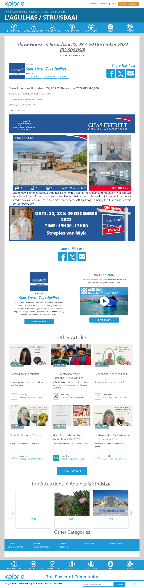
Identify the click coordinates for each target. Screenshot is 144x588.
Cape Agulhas (20, 11)
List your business (128, 4)
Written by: (39, 294)
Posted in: (30, 73)
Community (50, 77)
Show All (12, 543)
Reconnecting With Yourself (111, 374)
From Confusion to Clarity (25, 435)
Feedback (104, 4)
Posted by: (30, 65)
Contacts (93, 4)
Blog (53, 11)
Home (7, 11)
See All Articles (72, 471)
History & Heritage (15, 547)
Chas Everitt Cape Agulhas (46, 68)
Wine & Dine (63, 547)
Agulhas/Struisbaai (39, 11)
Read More (104, 320)
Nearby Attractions (41, 547)
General (62, 11)
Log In (113, 4)
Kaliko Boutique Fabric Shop (72, 459)
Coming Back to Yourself (24, 374)
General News (34, 77)
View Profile (39, 321)
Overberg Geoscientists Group (73, 397)
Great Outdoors (115, 543)
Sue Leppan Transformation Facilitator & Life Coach (31, 397)
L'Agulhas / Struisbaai (40, 17)
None (33, 518)
